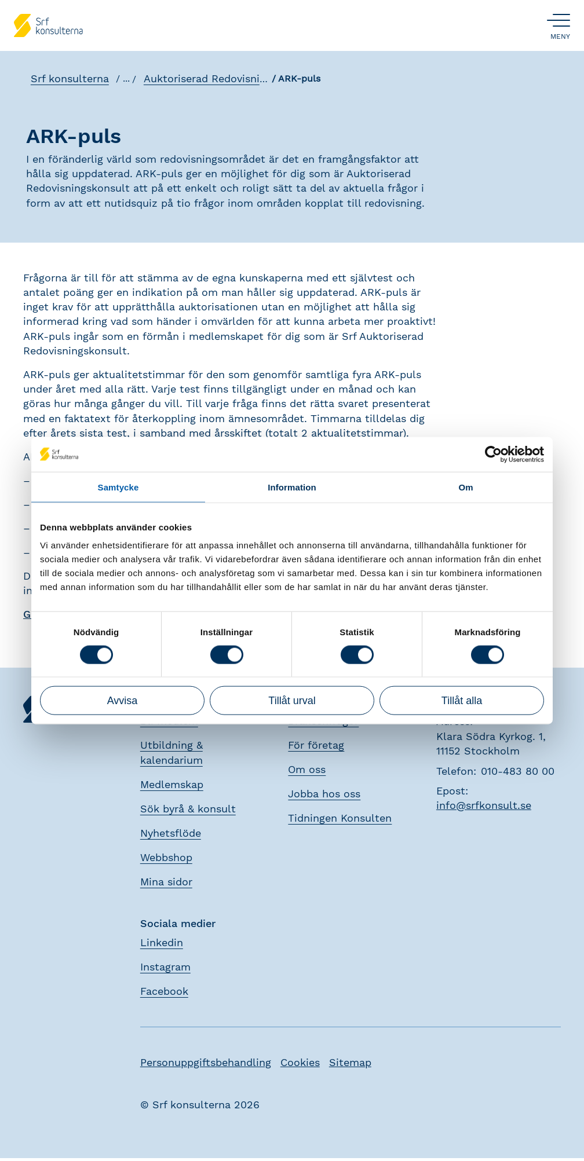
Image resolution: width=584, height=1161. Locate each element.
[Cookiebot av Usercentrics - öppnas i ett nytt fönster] (493, 454)
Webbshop (166, 860)
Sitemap (350, 1065)
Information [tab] (292, 487)
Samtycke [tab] (118, 487)
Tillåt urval (291, 700)
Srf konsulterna (67, 81)
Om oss (307, 772)
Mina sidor (166, 884)
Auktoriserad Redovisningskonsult (226, 81)
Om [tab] (465, 487)
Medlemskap (171, 787)
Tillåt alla (461, 700)
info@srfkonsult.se (483, 808)
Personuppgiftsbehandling (205, 1065)
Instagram (165, 969)
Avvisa (122, 700)
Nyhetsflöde (170, 836)
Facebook (164, 993)
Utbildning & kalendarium (171, 755)
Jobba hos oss (324, 796)
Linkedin (161, 945)
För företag (316, 748)
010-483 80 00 (517, 773)
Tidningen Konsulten (340, 821)
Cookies (300, 1065)
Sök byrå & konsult (188, 811)
